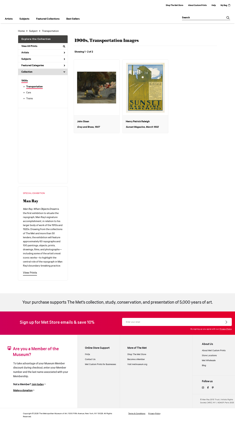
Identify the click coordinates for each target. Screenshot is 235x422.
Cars (28, 92)
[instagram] (203, 387)
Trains (29, 98)
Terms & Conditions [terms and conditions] (136, 413)
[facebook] (208, 387)
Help (214, 5)
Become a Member (136, 359)
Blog (204, 365)
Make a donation (23, 390)
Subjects (43, 59)
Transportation (34, 86)
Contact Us (90, 359)
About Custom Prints (197, 5)
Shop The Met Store (174, 5)
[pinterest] (213, 387)
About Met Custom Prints (214, 350)
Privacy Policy (226, 329)
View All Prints (43, 46)
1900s (24, 80)
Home (21, 31)
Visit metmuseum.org (137, 364)
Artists (43, 52)
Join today (38, 384)
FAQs (87, 354)
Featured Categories (43, 65)
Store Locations (209, 355)
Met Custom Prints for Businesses (100, 364)
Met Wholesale (209, 360)
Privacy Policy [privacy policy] (154, 413)
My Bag (225, 5)
